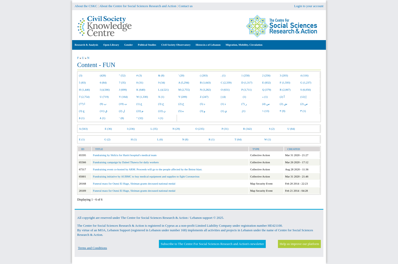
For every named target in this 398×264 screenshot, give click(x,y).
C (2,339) (226, 82)
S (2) (272, 128)
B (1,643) (205, 82)
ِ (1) (243, 110)
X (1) (161, 96)
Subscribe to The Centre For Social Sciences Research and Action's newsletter (212, 244)
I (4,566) (105, 89)
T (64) (238, 139)
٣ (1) (303, 110)
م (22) (139, 110)
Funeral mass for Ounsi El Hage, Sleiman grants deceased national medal (134, 183)
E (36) (108, 128)
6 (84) (103, 82)
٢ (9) (282, 110)
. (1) (223, 75)
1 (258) (245, 75)
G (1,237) (305, 82)
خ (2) (181, 103)
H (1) (134, 139)
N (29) (176, 128)
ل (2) (122, 110)
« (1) (265, 96)
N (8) (185, 139)
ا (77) (82, 103)
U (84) (291, 128)
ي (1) (224, 110)
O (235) (199, 128)
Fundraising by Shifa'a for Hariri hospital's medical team (125, 155)
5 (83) (82, 82)
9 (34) (161, 82)
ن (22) (161, 110)
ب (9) (103, 103)
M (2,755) (184, 89)
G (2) (107, 139)
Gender (128, 44)
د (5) (202, 103)
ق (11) (103, 110)
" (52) (122, 75)
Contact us (186, 6)
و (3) (202, 110)
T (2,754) (84, 96)
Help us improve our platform (299, 244)
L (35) (154, 128)
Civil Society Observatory (175, 44)
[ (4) (223, 96)
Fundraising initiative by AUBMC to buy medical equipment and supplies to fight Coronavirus (146, 176)
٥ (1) (82, 118)
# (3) (139, 75)
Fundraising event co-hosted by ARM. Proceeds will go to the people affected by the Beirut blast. (147, 169)
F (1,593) (285, 82)
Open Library (111, 44)
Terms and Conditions (92, 248)
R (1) (211, 139)
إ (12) (303, 96)
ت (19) (123, 103)
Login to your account (308, 6)
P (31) (225, 128)
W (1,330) (142, 96)
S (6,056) (305, 89)
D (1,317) (246, 82)
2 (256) (266, 75)
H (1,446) (84, 89)
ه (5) (181, 110)
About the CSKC (86, 6)
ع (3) (82, 110)
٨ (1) (102, 118)
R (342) (247, 128)
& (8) (161, 75)
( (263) (204, 75)
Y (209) (182, 96)
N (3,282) (205, 89)
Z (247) (204, 96)
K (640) (140, 89)
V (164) (123, 96)
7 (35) (122, 82)
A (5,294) (183, 82)
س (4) (266, 103)
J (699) (123, 89)
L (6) (160, 139)
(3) (80, 75)
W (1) (267, 139)
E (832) (266, 82)
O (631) (225, 89)
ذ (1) (223, 103)
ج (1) (139, 103)
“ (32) (139, 118)
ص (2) (304, 103)
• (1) (160, 118)
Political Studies (147, 44)
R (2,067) (285, 89)
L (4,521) (163, 89)
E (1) (82, 139)
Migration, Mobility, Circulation (244, 44)
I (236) (131, 128)
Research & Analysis (86, 44)
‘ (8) (121, 118)
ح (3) (161, 103)
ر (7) (244, 103)
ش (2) (283, 103)
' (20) (181, 75)
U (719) (104, 96)
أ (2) (282, 96)
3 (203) (284, 75)
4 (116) (304, 75)
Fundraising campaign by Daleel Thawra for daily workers (126, 162)
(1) (243, 96)
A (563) (83, 128)
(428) (103, 75)
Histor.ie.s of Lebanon (208, 44)
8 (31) (139, 82)
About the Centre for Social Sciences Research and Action (137, 6)
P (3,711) (246, 89)
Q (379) (266, 89)
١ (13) (265, 110)
